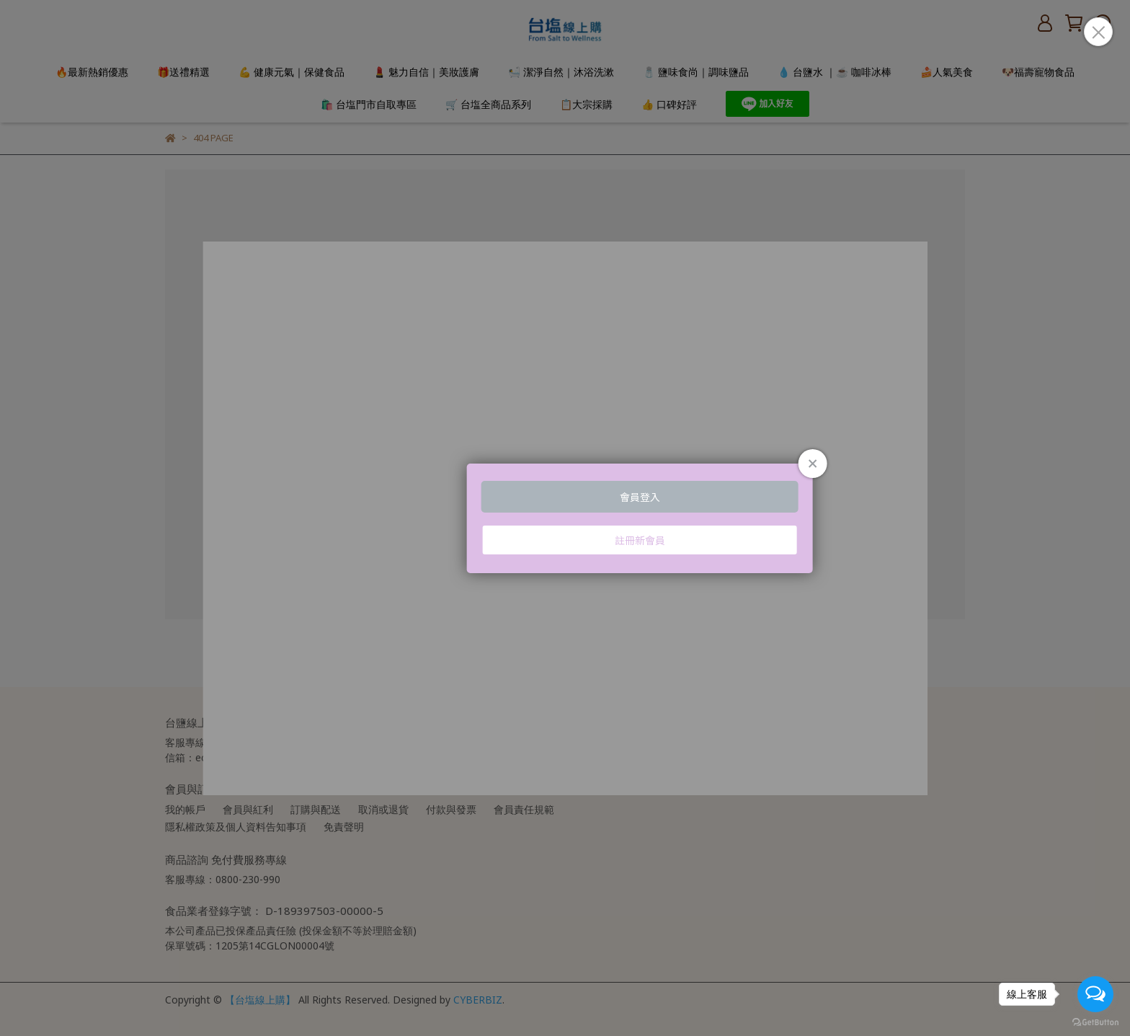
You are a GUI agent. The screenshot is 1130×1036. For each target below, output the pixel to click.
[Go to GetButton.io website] (1095, 1021)
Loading (565, 518)
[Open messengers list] (1095, 994)
